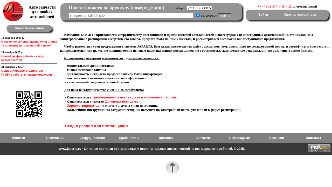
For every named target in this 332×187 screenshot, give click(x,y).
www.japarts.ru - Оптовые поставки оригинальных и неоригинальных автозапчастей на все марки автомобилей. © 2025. (152, 149)
